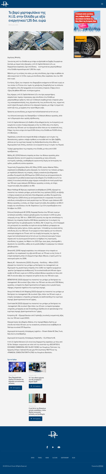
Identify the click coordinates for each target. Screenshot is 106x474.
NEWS (47, 457)
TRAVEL (40, 457)
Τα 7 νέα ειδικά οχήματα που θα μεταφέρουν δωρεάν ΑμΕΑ (36, 379)
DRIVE (32, 457)
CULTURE (54, 457)
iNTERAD (100, 466)
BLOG (73, 457)
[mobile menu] (102, 3)
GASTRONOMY (65, 457)
